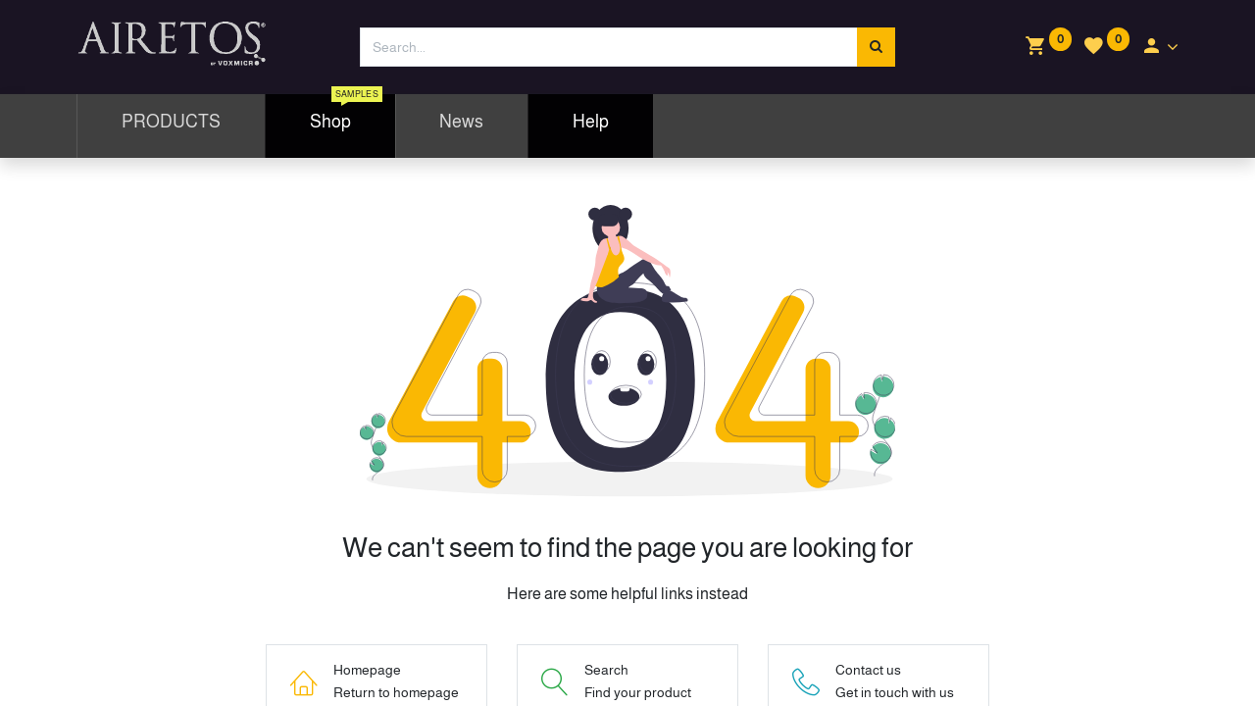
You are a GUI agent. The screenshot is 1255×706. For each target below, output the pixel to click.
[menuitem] (171, 126)
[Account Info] (1159, 47)
